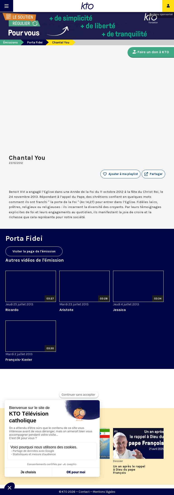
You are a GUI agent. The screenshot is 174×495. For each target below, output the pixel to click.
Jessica (119, 310)
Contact (84, 491)
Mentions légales (104, 491)
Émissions (10, 42)
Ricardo (12, 310)
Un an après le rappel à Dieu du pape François (129, 469)
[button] (153, 174)
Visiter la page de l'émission (34, 251)
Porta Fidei (35, 42)
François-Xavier (18, 359)
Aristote (66, 310)
